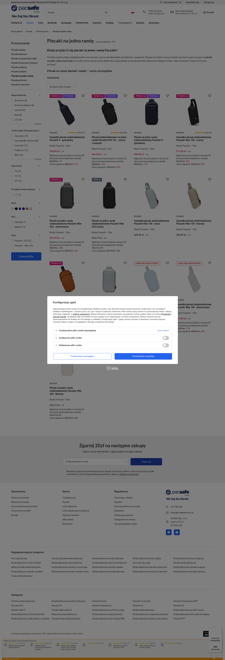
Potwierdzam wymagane (82, 356)
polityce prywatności (81, 314)
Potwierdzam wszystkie (143, 356)
